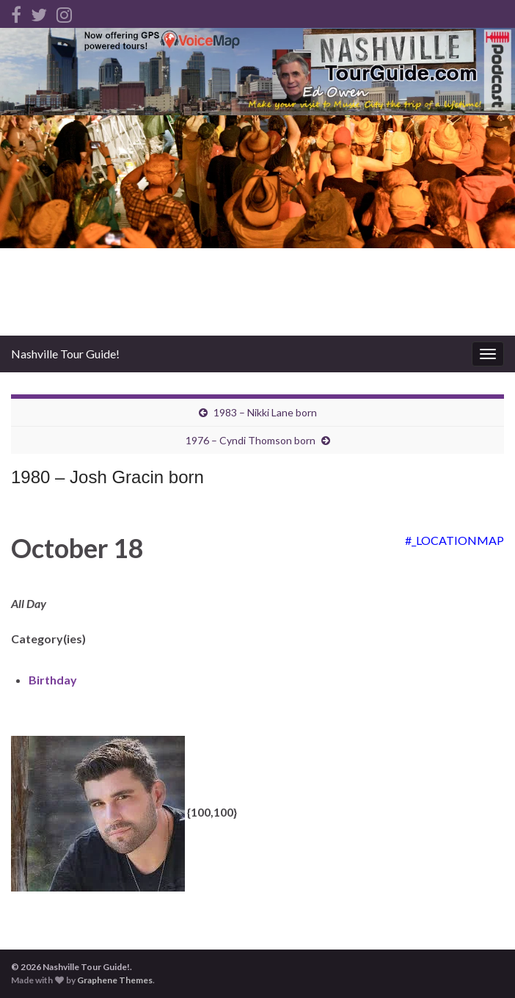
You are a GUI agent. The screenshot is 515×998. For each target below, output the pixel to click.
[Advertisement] (257, 225)
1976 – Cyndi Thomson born (250, 440)
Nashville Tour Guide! (65, 354)
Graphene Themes (115, 980)
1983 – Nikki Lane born (265, 412)
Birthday (53, 680)
